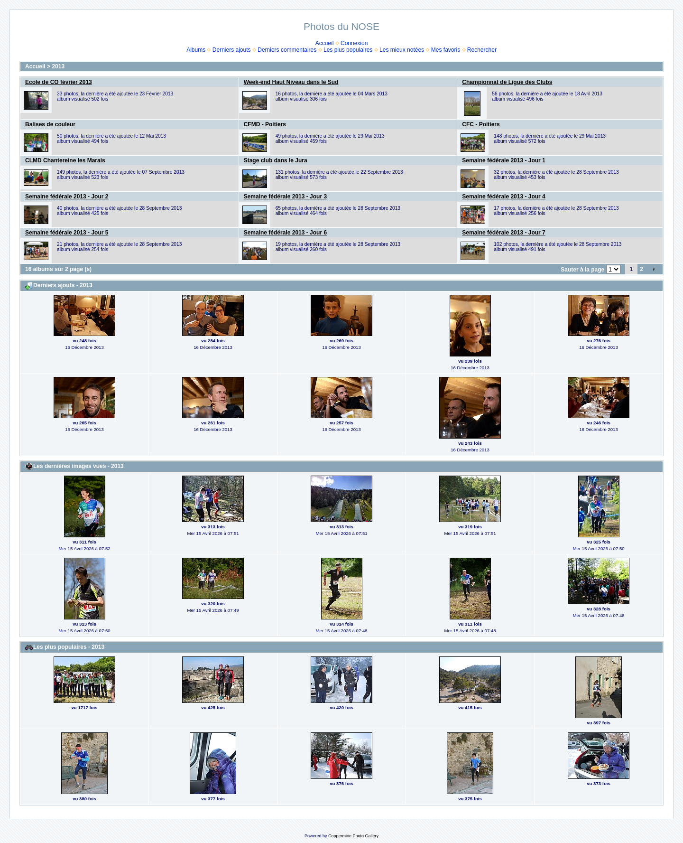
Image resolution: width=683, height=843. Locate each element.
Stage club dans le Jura (275, 160)
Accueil (324, 43)
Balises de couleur (50, 124)
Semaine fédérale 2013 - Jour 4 (503, 196)
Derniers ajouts (231, 50)
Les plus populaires (347, 50)
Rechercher (482, 50)
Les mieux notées (401, 50)
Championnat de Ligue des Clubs (507, 82)
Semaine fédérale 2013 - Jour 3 (285, 196)
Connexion (354, 43)
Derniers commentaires (287, 50)
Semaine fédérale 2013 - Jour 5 (66, 232)
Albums (195, 50)
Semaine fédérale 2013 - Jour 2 (66, 196)
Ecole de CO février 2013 (58, 82)
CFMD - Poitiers (265, 124)
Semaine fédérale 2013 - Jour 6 (285, 232)
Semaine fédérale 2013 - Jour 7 (503, 232)
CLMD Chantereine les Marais (65, 160)
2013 (58, 66)
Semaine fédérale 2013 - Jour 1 (503, 160)
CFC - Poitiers (480, 124)
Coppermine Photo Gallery (353, 836)
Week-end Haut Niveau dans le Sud (291, 82)
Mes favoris (445, 50)
